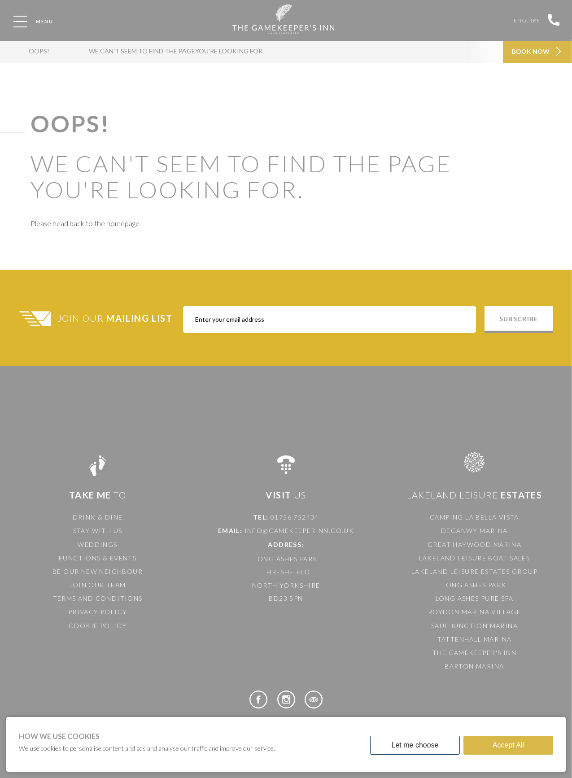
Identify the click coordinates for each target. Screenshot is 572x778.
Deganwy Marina (474, 530)
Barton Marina (474, 666)
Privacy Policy (97, 612)
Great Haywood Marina (474, 544)
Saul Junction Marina (474, 625)
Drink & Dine (98, 517)
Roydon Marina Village (474, 612)
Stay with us (97, 530)
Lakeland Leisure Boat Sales (474, 558)
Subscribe (518, 319)
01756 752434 (295, 517)
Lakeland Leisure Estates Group (474, 571)
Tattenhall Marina (474, 639)
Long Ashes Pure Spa (475, 598)
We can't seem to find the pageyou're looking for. (167, 55)
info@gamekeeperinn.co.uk (299, 530)
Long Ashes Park (474, 585)
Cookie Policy (98, 625)
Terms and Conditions (98, 598)
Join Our (116, 318)
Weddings (97, 544)
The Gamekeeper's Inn (474, 652)
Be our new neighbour (97, 571)
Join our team (97, 585)
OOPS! (36, 55)
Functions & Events (97, 558)
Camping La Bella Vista (474, 517)
